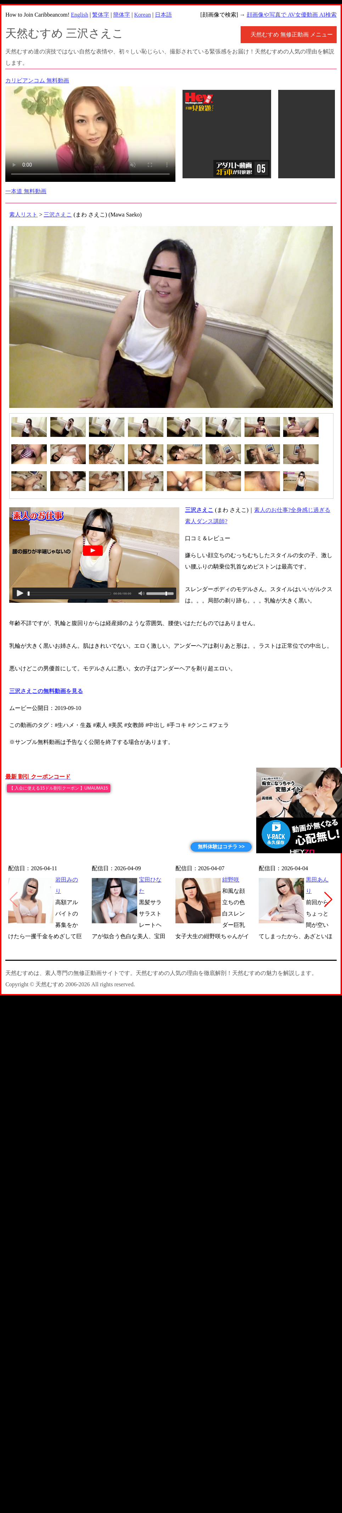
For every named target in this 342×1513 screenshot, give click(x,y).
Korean (142, 15)
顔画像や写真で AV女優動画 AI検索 (292, 15)
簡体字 (121, 15)
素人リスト (23, 215)
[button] (328, 899)
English (79, 15)
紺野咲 (230, 880)
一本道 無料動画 (25, 191)
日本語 (163, 15)
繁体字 (100, 15)
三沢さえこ (58, 215)
